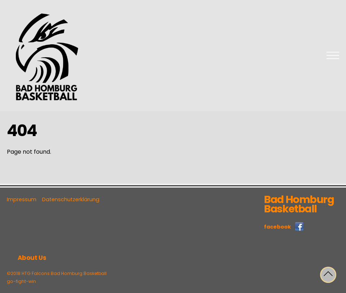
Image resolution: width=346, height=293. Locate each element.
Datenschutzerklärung (70, 199)
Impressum (21, 199)
